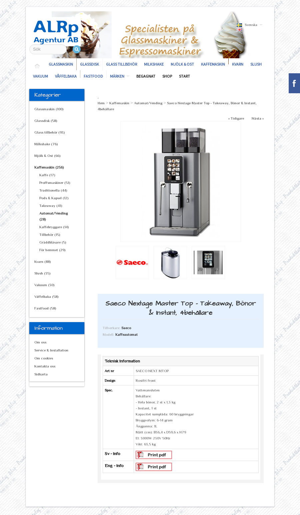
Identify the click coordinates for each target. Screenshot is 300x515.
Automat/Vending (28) (53, 216)
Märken (117, 76)
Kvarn (237, 64)
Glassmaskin (61, 64)
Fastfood (93, 76)
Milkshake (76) (46, 144)
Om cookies (43, 358)
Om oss (40, 342)
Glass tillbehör (121, 64)
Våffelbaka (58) (46, 296)
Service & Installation (51, 350)
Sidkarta (41, 374)
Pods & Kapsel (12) (53, 198)
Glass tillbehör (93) (49, 132)
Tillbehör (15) (49, 235)
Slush (256, 64)
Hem (101, 103)
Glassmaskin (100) (48, 109)
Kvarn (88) (42, 261)
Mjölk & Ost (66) (47, 156)
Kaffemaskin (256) (49, 167)
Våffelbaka (66, 76)
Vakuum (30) (44, 285)
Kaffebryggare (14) (54, 227)
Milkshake (154, 64)
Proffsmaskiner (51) (54, 183)
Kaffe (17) (47, 175)
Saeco (126, 328)
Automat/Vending (148, 103)
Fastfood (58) (45, 308)
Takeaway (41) (50, 206)
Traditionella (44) (53, 190)
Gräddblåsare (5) (52, 242)
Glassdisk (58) (45, 121)
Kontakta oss (44, 366)
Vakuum (40, 76)
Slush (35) (42, 273)
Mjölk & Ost (182, 64)
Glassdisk (89, 64)
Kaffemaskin (213, 64)
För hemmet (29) (52, 250)
